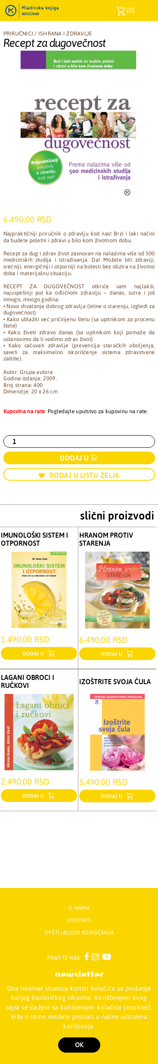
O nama (79, 908)
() (125, 10)
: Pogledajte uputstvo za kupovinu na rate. (75, 411)
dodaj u (34, 654)
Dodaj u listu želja (79, 475)
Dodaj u (74, 458)
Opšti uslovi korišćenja (79, 932)
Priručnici (18, 33)
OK (79, 1044)
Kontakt (79, 920)
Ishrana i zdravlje (65, 33)
